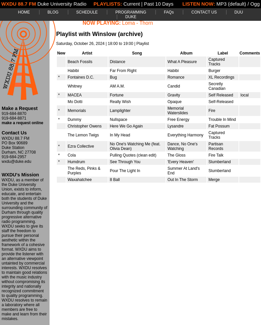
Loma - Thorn (137, 23)
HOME (24, 12)
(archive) (130, 34)
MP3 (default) (231, 4)
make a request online (22, 123)
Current (131, 4)
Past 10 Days (158, 4)
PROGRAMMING (130, 12)
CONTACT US (204, 12)
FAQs (169, 12)
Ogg (255, 4)
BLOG (53, 12)
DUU (239, 12)
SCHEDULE (87, 12)
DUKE (130, 17)
